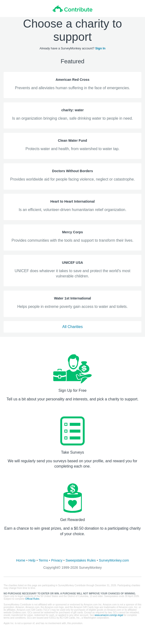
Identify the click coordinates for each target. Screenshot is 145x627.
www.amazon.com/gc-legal (109, 615)
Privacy (56, 560)
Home (20, 560)
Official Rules (32, 599)
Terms (43, 560)
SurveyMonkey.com (114, 560)
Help (32, 560)
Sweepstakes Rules (81, 560)
